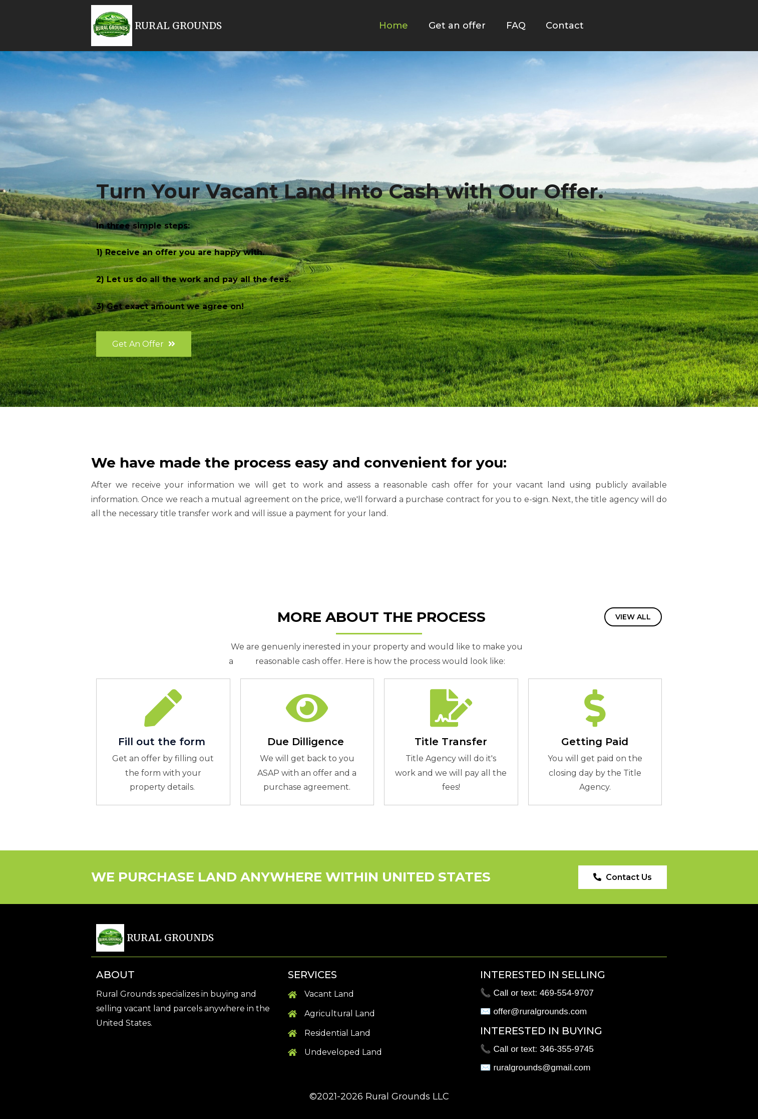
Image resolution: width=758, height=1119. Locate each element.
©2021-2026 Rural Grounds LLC (379, 1096)
